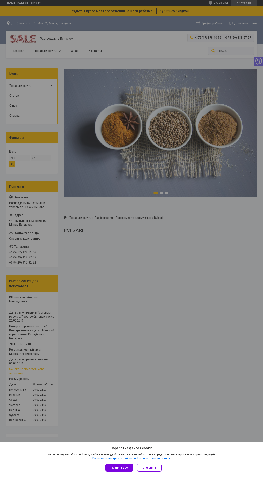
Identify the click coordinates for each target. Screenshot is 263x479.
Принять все (119, 467)
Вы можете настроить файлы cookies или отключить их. (130, 458)
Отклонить (149, 467)
